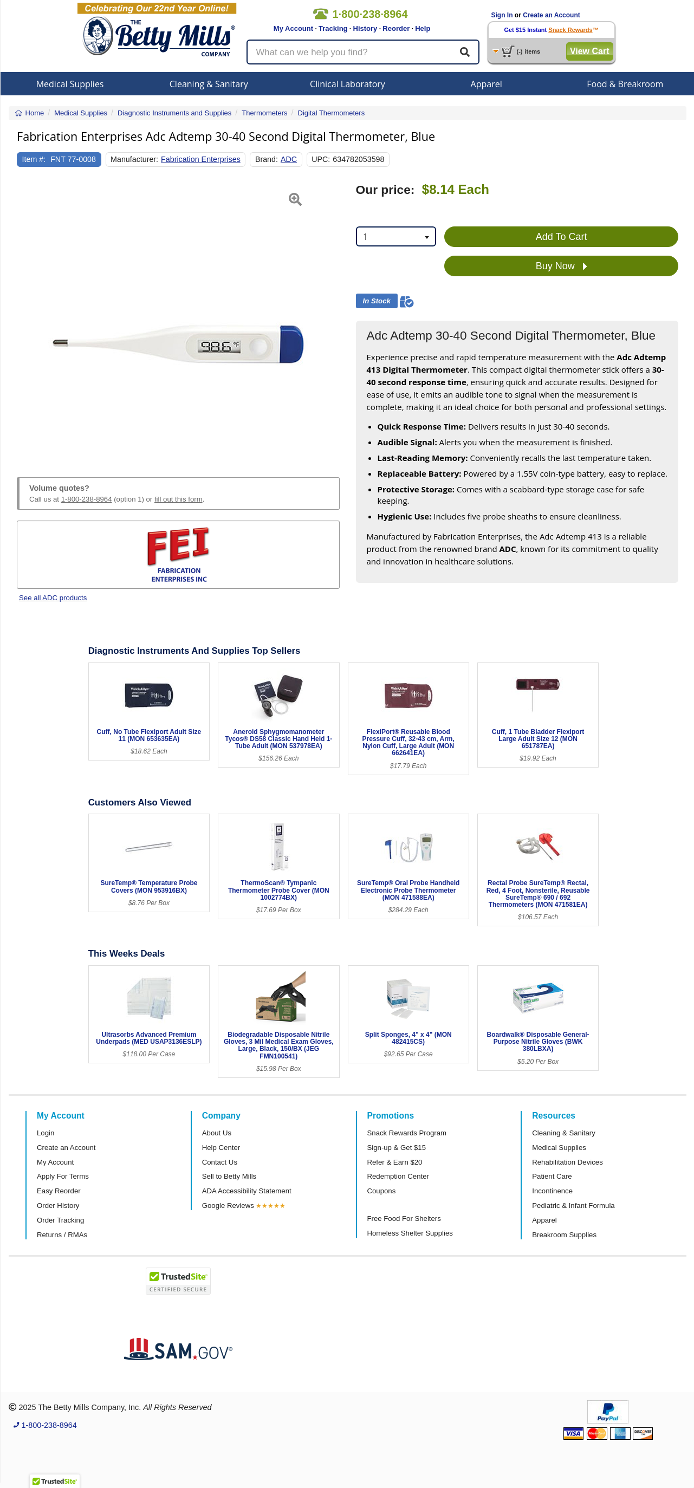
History (365, 28)
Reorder (396, 28)
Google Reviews (228, 1205)
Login (45, 1133)
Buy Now (561, 266)
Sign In (502, 15)
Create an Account (551, 15)
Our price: (385, 190)
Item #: (34, 159)
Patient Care (552, 1176)
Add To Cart (561, 236)
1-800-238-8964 (86, 499)
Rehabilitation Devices (567, 1162)
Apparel (486, 84)
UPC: (321, 159)
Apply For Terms (63, 1176)
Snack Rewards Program (407, 1133)
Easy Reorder (59, 1191)
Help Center (221, 1147)
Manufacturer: (134, 159)
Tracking (333, 28)
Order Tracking (60, 1220)
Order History (58, 1205)
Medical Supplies (70, 84)
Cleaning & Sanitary (209, 84)
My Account (293, 28)
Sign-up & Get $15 (396, 1147)
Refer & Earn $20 (395, 1162)
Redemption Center (398, 1176)
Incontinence (552, 1191)
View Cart (589, 51)
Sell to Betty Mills (229, 1176)
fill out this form (178, 499)
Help (422, 28)
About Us (216, 1133)
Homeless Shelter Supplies (410, 1233)
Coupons (381, 1191)
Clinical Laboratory (347, 84)
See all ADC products (53, 598)
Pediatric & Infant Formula (573, 1205)
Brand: (266, 159)
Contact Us (219, 1162)
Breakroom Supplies (564, 1235)
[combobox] (396, 236)
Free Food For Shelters (404, 1218)
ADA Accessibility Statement (246, 1191)
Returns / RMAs (62, 1235)
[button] (28, 317)
